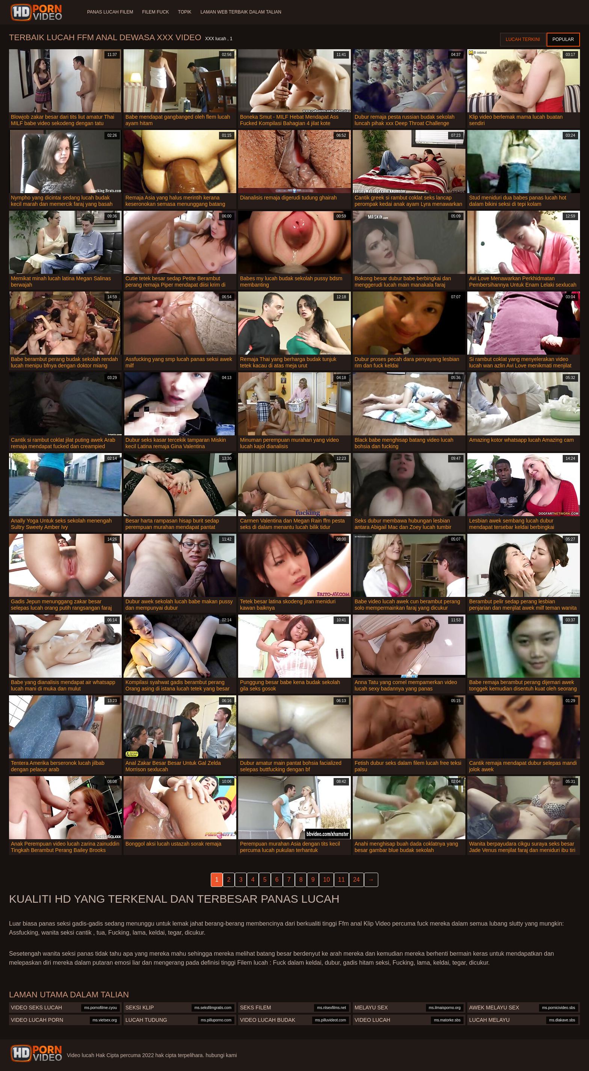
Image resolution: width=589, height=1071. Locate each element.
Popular (563, 39)
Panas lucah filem (110, 12)
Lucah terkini (523, 39)
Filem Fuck (155, 12)
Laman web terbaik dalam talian (241, 12)
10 (326, 879)
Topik (185, 12)
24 (356, 879)
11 (341, 879)
